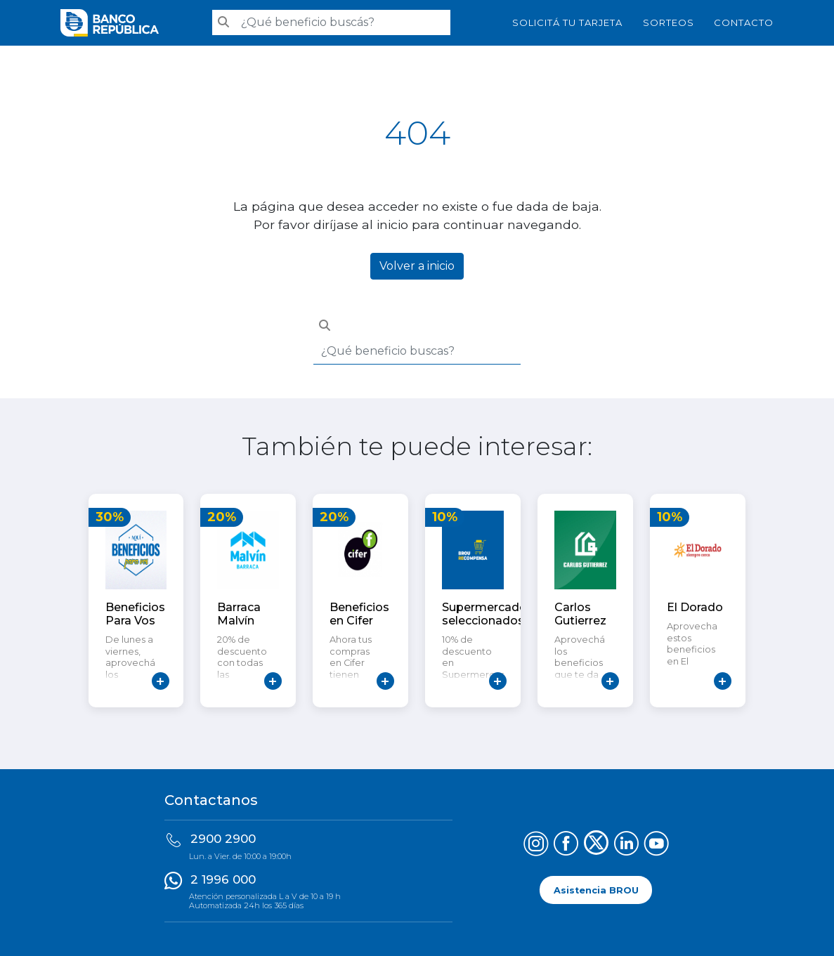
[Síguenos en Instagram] (535, 845)
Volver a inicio (417, 266)
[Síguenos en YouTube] (656, 845)
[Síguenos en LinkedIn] (626, 845)
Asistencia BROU (596, 890)
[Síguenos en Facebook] (566, 845)
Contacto (744, 22)
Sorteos (668, 22)
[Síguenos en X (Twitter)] (596, 845)
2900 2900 (223, 839)
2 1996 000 (223, 879)
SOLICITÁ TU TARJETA (567, 22)
